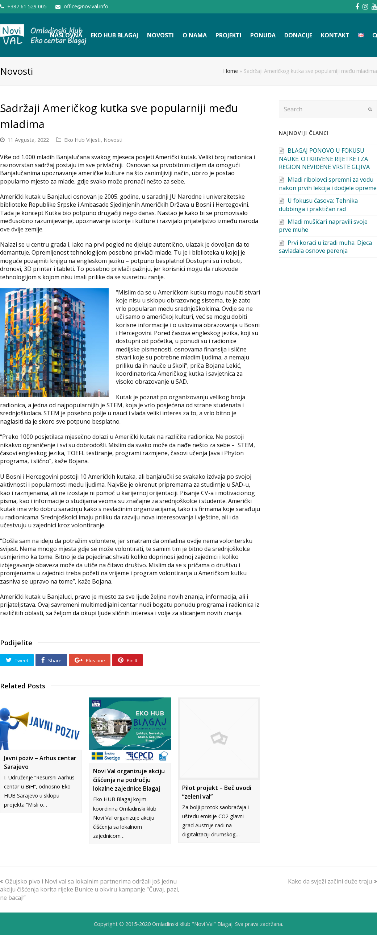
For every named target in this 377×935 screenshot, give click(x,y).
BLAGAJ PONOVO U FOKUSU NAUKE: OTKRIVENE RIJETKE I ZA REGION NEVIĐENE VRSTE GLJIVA (324, 159)
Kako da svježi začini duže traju (332, 881)
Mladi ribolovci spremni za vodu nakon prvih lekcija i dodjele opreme (328, 183)
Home (230, 70)
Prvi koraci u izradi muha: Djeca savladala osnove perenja (325, 247)
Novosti (113, 139)
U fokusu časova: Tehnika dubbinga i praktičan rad (318, 205)
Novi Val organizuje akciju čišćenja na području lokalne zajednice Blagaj (129, 779)
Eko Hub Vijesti (82, 139)
